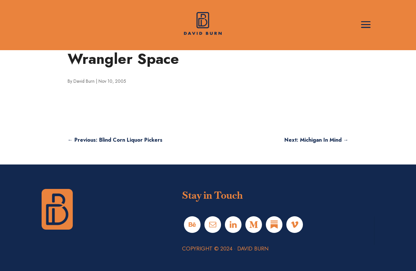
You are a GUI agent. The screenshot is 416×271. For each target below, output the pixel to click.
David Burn (84, 81)
